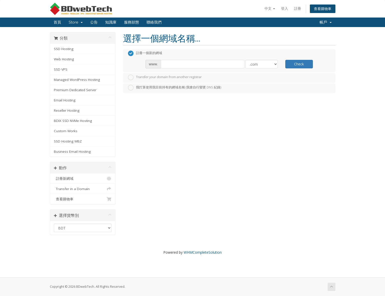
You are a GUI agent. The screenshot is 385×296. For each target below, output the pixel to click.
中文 (270, 8)
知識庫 (110, 22)
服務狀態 (131, 22)
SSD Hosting (63, 49)
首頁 (57, 22)
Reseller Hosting (66, 110)
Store (76, 22)
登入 (284, 8)
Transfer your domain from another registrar (165, 77)
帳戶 (326, 22)
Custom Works (65, 131)
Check (299, 64)
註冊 (297, 8)
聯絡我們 (154, 22)
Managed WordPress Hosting (77, 79)
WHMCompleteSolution (203, 252)
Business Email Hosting (72, 151)
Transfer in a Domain (83, 189)
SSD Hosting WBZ (68, 141)
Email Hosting (64, 100)
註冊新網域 (83, 179)
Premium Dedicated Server (75, 90)
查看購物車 (322, 8)
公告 (94, 22)
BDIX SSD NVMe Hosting (73, 120)
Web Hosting (64, 59)
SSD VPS (60, 69)
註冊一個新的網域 (145, 53)
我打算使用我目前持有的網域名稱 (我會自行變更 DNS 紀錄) (174, 87)
